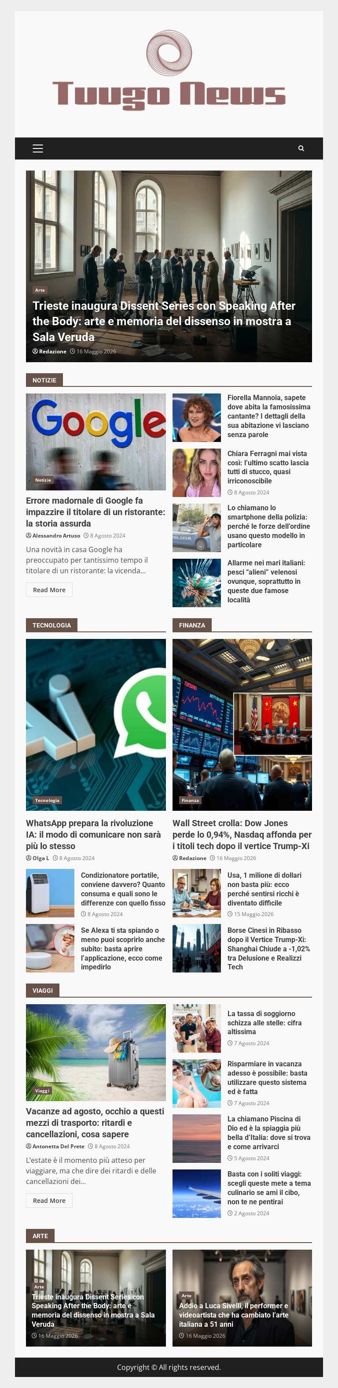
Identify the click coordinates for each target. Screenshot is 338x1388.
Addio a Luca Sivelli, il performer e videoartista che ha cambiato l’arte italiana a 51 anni (234, 1315)
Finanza (190, 800)
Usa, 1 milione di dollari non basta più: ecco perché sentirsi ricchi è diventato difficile (197, 893)
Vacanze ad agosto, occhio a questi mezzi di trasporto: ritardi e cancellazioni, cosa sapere (96, 1052)
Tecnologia (47, 800)
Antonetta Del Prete (58, 1146)
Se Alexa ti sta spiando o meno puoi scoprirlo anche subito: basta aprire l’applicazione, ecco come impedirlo (50, 948)
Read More (49, 590)
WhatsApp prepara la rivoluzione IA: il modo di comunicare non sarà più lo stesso (96, 725)
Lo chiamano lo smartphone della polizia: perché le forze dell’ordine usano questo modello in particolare (197, 528)
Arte (40, 290)
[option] (169, 266)
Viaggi (42, 1090)
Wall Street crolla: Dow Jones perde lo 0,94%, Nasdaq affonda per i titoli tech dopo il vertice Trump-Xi (242, 725)
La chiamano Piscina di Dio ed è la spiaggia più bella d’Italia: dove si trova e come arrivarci (197, 1138)
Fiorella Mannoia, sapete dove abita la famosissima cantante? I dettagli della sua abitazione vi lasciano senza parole (197, 417)
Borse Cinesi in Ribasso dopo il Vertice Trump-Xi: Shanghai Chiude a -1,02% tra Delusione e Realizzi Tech (197, 948)
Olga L (41, 858)
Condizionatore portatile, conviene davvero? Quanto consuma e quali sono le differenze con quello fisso (50, 893)
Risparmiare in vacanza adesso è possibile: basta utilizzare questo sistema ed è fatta (197, 1083)
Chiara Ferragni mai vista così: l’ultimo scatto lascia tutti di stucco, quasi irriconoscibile (197, 473)
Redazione (52, 351)
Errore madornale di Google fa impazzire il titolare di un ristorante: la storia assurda (96, 441)
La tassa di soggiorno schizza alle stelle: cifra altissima (197, 1028)
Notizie (43, 480)
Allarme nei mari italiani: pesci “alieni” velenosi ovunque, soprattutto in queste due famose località (197, 583)
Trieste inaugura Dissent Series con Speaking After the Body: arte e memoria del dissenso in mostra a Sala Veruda (169, 266)
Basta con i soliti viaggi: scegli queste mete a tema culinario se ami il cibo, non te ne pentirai (197, 1193)
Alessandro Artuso (56, 535)
